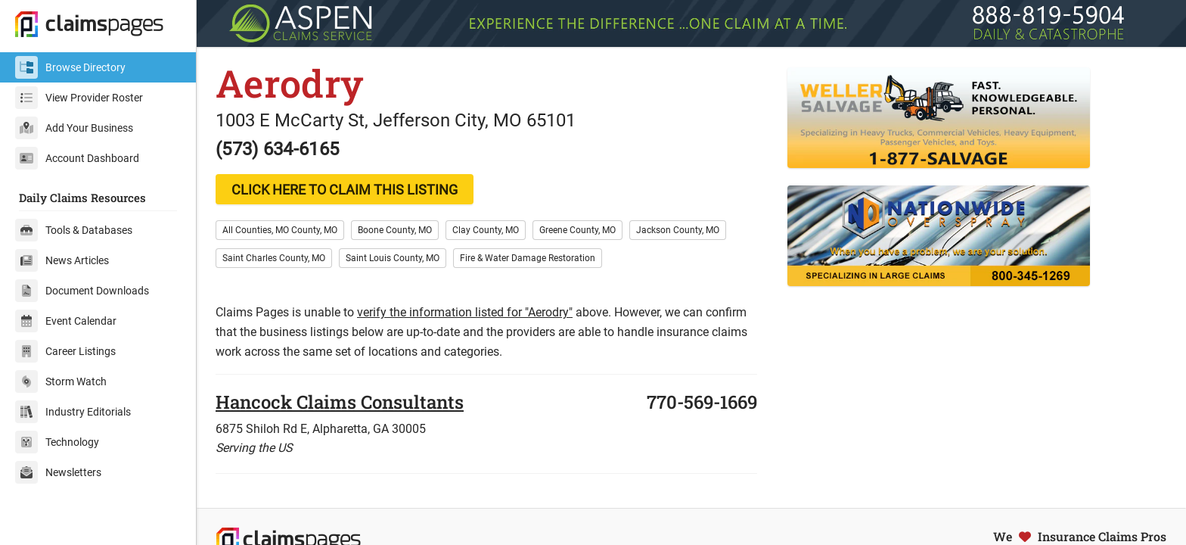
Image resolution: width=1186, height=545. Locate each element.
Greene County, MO (577, 230)
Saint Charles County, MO (273, 258)
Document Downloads (82, 290)
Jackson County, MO (677, 230)
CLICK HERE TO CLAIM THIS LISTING (344, 190)
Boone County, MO (395, 230)
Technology (57, 442)
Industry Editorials (73, 411)
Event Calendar (65, 321)
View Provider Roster (79, 97)
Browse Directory (70, 67)
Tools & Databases (73, 230)
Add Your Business (74, 128)
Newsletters (58, 472)
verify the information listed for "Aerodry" (465, 312)
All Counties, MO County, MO (279, 230)
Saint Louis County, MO (392, 258)
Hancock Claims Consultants (340, 402)
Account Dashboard (77, 158)
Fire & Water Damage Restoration (527, 258)
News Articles (62, 260)
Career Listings (65, 351)
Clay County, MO (485, 230)
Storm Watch (61, 381)
